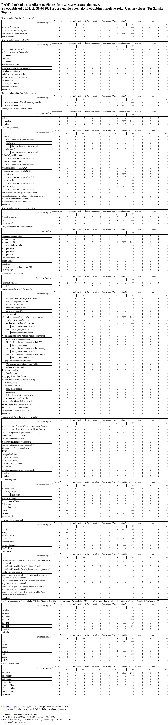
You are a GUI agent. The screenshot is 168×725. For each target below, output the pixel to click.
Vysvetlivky (8, 706)
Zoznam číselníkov (14, 709)
